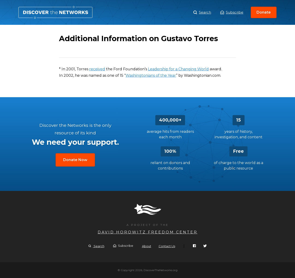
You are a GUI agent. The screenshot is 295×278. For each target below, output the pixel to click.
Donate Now (75, 160)
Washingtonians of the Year (151, 75)
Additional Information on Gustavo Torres (55, 12)
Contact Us (167, 246)
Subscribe (231, 12)
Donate (264, 12)
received (97, 69)
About (146, 246)
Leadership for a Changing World (178, 69)
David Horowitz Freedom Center (148, 232)
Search (202, 12)
